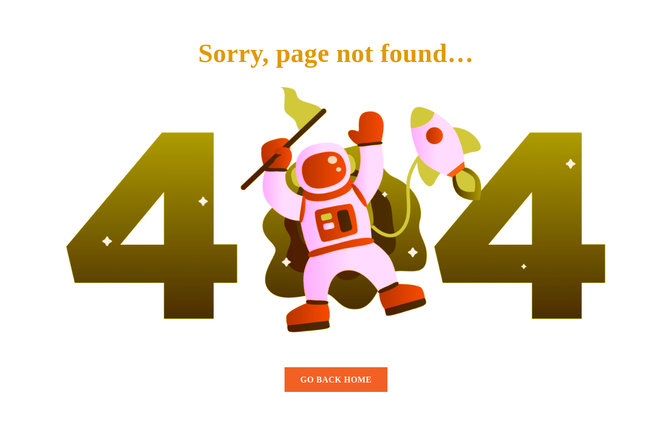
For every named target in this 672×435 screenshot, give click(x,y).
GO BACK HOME (336, 379)
